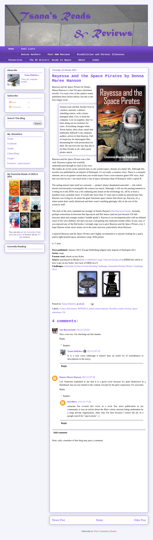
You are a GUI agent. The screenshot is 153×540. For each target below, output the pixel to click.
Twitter (10, 139)
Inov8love (72, 401)
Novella (113, 308)
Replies (66, 345)
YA (63, 312)
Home (11, 49)
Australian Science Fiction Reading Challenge (85, 266)
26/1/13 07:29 (88, 377)
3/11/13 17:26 (84, 401)
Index (95, 60)
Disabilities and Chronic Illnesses (100, 54)
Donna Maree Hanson (70, 377)
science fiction (124, 308)
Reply (62, 338)
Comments (15, 107)
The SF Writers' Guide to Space (50, 60)
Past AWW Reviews (59, 54)
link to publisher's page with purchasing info (101, 259)
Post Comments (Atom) (105, 531)
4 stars (63, 308)
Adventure (71, 308)
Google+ (11, 158)
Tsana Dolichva (75, 351)
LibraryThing (13, 153)
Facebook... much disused (18, 163)
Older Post (140, 520)
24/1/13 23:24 (82, 330)
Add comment (60, 432)
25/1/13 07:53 (93, 351)
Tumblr (10, 148)
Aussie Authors (31, 54)
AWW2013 (82, 308)
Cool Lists (28, 49)
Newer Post (58, 520)
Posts (12, 102)
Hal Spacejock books (121, 211)
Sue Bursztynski (68, 330)
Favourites (15, 60)
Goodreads (12, 143)
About (81, 60)
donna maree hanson (98, 308)
